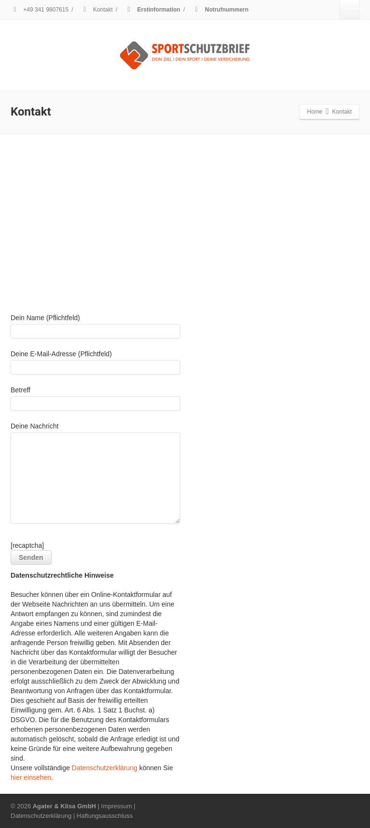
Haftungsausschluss (104, 815)
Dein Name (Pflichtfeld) (95, 328)
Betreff (95, 400)
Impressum (116, 806)
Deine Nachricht (95, 475)
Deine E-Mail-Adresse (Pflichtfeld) (95, 364)
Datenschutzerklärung (104, 768)
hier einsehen (31, 777)
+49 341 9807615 (39, 9)
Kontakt (96, 9)
